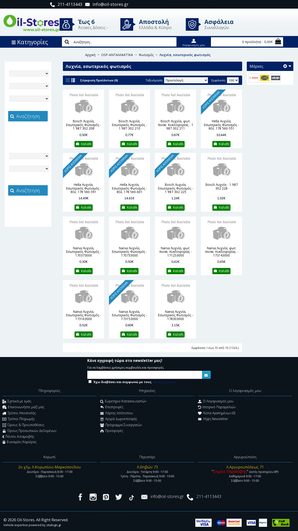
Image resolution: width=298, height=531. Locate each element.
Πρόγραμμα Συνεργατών (121, 425)
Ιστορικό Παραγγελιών (217, 407)
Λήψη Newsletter (213, 419)
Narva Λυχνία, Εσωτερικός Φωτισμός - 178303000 (175, 315)
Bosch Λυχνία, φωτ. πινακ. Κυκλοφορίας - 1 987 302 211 (175, 124)
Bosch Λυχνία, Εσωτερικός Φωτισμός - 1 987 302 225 (175, 188)
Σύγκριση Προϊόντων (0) (99, 80)
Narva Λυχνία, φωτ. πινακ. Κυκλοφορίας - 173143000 (221, 251)
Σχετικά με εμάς (16, 401)
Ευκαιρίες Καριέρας (19, 442)
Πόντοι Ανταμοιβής (18, 436)
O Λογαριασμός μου (216, 401)
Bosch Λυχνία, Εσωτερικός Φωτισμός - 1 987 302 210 (129, 124)
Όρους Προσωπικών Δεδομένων (29, 431)
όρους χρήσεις (164, 382)
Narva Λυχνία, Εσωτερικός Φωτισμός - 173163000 (83, 315)
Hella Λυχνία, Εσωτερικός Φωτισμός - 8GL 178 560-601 (129, 188)
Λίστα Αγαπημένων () (216, 413)
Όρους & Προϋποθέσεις (23, 425)
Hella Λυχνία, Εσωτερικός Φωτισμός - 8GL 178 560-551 (221, 124)
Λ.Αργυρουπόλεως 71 (245, 467)
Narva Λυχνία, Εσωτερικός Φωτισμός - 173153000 (129, 315)
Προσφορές (111, 431)
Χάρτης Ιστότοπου (116, 413)
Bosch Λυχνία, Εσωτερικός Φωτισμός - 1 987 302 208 (83, 124)
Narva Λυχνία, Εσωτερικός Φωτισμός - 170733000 (129, 251)
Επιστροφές (111, 407)
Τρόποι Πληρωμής (18, 419)
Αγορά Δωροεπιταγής (118, 419)
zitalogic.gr (37, 132)
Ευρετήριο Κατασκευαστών (123, 401)
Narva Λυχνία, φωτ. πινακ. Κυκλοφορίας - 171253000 (175, 251)
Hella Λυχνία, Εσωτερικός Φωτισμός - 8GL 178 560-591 (83, 188)
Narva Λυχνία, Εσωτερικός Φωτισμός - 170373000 (83, 251)
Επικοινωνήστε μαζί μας (23, 407)
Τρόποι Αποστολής (19, 413)
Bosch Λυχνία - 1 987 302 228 (221, 186)
